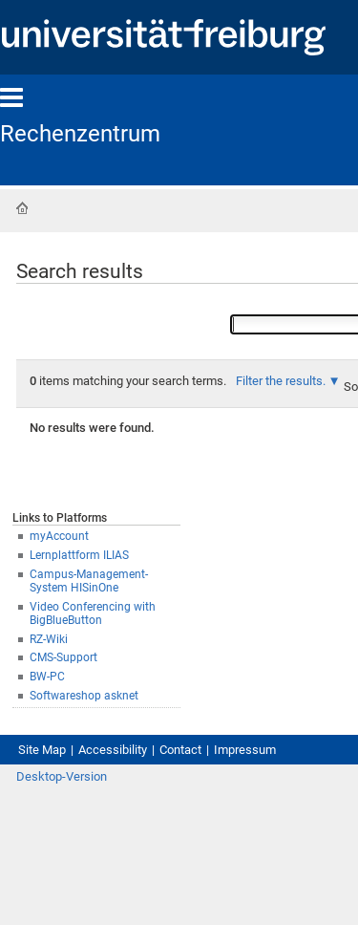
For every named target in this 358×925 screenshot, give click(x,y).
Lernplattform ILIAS (79, 555)
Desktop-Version (61, 776)
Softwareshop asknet (84, 695)
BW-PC (47, 676)
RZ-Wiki (49, 639)
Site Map (42, 749)
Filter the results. (282, 381)
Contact (180, 749)
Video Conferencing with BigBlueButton (93, 614)
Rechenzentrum (80, 133)
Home (22, 208)
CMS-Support (63, 657)
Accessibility (112, 749)
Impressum (245, 749)
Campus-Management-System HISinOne (89, 581)
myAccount (59, 536)
